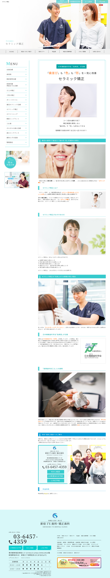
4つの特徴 (59, 553)
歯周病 (9, 74)
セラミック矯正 (12, 109)
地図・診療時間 (67, 51)
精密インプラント (13, 119)
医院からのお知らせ (68, 553)
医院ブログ (76, 553)
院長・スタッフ (65, 536)
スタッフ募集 (82, 51)
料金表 (54, 51)
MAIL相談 (55, 471)
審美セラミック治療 (14, 104)
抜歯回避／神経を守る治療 (82, 542)
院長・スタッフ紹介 (26, 51)
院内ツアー (42, 51)
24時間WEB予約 (75, 1)
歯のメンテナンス (13, 133)
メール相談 (88, 1)
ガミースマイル (12, 100)
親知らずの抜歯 (12, 137)
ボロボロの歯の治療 (14, 128)
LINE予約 (102, 1)
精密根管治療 (11, 79)
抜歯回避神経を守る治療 (12, 85)
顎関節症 (10, 142)
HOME (11, 51)
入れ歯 (9, 123)
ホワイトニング (12, 114)
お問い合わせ (97, 51)
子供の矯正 (11, 95)
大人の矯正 (11, 90)
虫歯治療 (10, 69)
